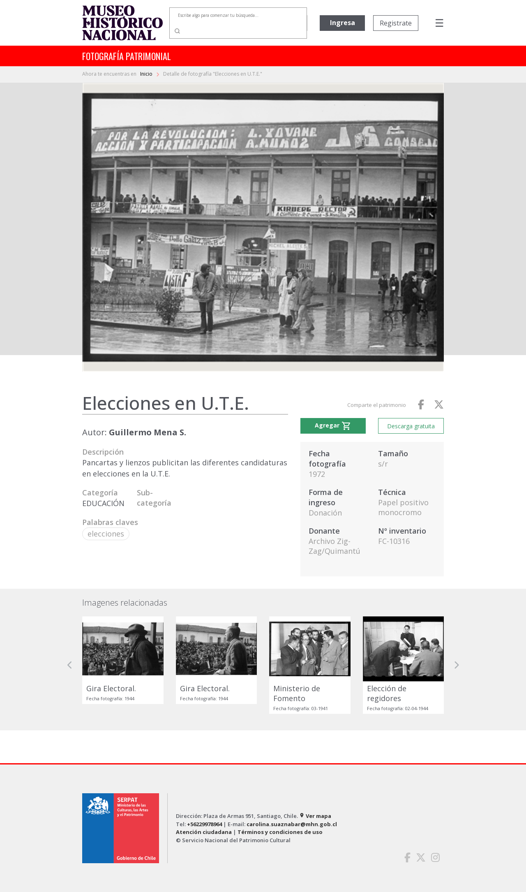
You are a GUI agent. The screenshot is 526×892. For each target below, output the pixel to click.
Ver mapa (315, 816)
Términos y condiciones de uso (280, 832)
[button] (70, 665)
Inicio (147, 73)
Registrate (396, 23)
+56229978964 (204, 824)
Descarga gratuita (411, 426)
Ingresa (342, 22)
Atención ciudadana (204, 832)
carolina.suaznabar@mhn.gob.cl (292, 824)
